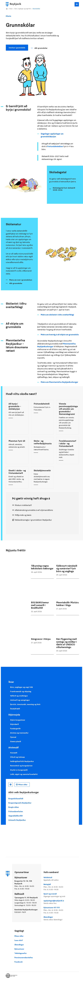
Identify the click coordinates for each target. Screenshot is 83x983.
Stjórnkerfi (14, 724)
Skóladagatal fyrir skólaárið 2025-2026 (64, 189)
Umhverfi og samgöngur (20, 700)
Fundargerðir (15, 728)
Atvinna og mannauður (19, 733)
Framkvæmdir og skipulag (20, 691)
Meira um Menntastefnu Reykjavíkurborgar (59, 382)
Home (6, 9)
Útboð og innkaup (17, 757)
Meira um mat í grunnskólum (20, 280)
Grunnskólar (36, 8)
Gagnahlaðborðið (15, 816)
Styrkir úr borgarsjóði (19, 770)
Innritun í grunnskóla (17, 48)
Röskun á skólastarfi (23, 505)
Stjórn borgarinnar (17, 720)
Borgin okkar (13, 807)
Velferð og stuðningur (19, 696)
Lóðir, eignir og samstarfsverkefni (24, 774)
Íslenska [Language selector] (10, 784)
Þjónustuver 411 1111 (55, 910)
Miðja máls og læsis (23, 515)
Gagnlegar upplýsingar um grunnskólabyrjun (52, 135)
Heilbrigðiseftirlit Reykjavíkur (22, 761)
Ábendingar (55, 918)
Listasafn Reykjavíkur (17, 820)
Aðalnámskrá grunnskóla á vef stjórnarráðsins (34, 510)
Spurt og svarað (55, 895)
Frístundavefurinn (15, 811)
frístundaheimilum (55, 146)
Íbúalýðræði (15, 709)
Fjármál (13, 737)
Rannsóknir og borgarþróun (21, 766)
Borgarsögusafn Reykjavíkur (19, 803)
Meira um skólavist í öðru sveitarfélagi (57, 315)
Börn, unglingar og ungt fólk (22, 8)
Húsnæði (13, 753)
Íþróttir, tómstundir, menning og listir (25, 704)
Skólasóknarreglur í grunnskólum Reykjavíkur (33, 520)
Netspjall (55, 887)
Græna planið (15, 741)
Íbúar (11, 8)
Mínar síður (22, 784)
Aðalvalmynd (77, 4)
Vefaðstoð (55, 878)
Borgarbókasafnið (15, 798)
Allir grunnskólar (40, 48)
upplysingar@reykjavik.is (55, 902)
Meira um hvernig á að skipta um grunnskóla (60, 334)
